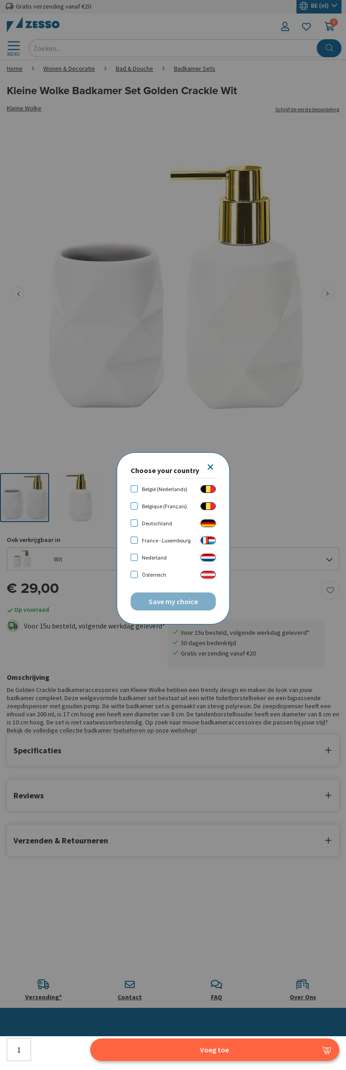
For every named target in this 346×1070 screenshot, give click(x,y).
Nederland (154, 557)
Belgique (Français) (164, 506)
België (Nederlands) (164, 489)
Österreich (154, 574)
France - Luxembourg (166, 540)
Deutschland (157, 523)
